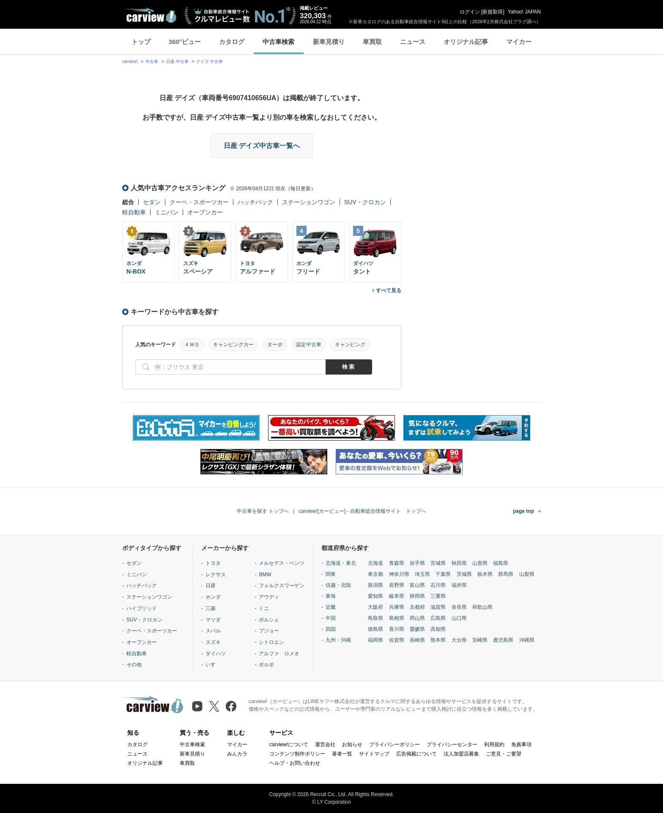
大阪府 (375, 607)
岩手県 (417, 563)
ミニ (264, 608)
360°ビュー (185, 41)
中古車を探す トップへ (263, 511)
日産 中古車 (177, 61)
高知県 (438, 629)
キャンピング (350, 345)
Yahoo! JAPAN (524, 12)
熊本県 (438, 640)
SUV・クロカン (365, 202)
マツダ (213, 620)
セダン (152, 202)
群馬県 (505, 574)
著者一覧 (342, 754)
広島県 (438, 618)
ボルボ (266, 665)
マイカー (518, 41)
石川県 (438, 585)
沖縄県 (526, 640)
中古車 (151, 61)
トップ (141, 41)
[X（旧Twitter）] (214, 706)
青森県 (396, 563)
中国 (331, 618)
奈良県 (459, 607)
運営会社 (325, 744)
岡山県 (417, 618)
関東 (331, 574)
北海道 (375, 563)
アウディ (269, 597)
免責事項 (521, 744)
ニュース (412, 41)
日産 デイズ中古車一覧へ (262, 145)
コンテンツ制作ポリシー (297, 754)
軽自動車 (134, 212)
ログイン (470, 12)
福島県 (500, 563)
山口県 (459, 618)
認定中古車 (308, 345)
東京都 (375, 574)
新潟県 (375, 585)
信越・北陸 (338, 585)
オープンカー (205, 212)
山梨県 (526, 574)
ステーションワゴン (308, 202)
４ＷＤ (192, 345)
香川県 (396, 629)
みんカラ (237, 754)
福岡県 (375, 640)
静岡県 (417, 596)
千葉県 (443, 574)
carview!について (288, 744)
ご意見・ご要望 (503, 754)
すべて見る (388, 290)
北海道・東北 (341, 563)
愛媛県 (417, 629)
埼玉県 (422, 574)
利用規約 (494, 744)
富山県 (417, 585)
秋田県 (459, 563)
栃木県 (485, 574)
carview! (130, 61)
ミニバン (166, 212)
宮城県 (438, 563)
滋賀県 (438, 607)
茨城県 (464, 574)
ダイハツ (215, 654)
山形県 (480, 563)
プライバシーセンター (452, 744)
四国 (331, 629)
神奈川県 (399, 574)
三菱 (210, 608)
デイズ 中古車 (209, 61)
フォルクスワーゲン (281, 586)
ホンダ (213, 597)
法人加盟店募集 (461, 754)
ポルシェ (269, 620)
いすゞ (213, 665)
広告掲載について (416, 754)
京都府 (417, 607)
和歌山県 (482, 607)
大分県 (459, 640)
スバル (213, 631)
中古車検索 (278, 41)
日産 (210, 586)
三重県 (438, 596)
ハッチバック (255, 202)
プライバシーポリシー (394, 744)
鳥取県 (375, 618)
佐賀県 (396, 640)
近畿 (331, 607)
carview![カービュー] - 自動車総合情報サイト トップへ (362, 511)
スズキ (213, 642)
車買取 (372, 41)
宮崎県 (480, 640)
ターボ (274, 345)
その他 (134, 665)
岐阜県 (396, 596)
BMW (265, 575)
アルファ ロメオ (279, 654)
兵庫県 (396, 607)
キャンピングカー (233, 345)
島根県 (396, 618)
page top (523, 511)
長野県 (396, 585)
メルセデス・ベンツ (281, 563)
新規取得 (492, 12)
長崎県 (417, 640)
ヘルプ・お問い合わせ (294, 763)
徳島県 (375, 629)
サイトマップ (374, 754)
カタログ (231, 41)
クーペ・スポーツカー (199, 202)
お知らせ (352, 744)
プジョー (269, 631)
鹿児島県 (503, 640)
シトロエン (271, 642)
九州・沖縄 (338, 640)
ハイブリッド (141, 608)
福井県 (459, 585)
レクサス (215, 575)
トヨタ (213, 563)
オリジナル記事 (466, 41)
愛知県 (375, 596)
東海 (331, 596)
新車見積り (329, 41)
